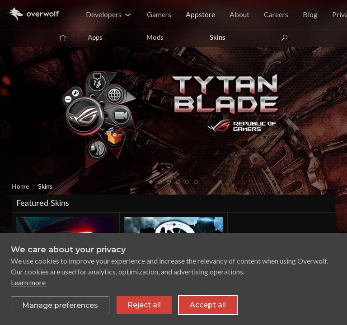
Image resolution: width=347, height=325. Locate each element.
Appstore (200, 14)
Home (20, 187)
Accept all (208, 305)
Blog (310, 14)
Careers (276, 14)
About (239, 14)
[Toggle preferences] (60, 305)
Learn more (28, 282)
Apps (95, 37)
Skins (217, 37)
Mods (155, 37)
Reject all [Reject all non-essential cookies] (144, 305)
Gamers (159, 14)
